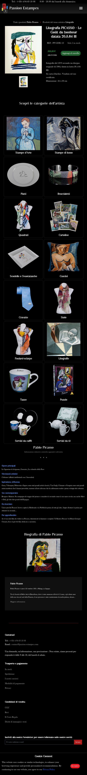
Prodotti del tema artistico (58, 22)
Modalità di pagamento (15, 684)
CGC (7, 708)
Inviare (78, 742)
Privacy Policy (49, 770)
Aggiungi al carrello (70, 53)
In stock (8, 669)
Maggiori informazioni (17, 602)
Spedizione (10, 674)
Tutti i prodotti (26, 22)
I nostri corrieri (11, 679)
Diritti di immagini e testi (16, 722)
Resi (7, 712)
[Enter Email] (39, 742)
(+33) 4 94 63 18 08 (26, 2)
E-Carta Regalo (11, 717)
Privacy (8, 688)
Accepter (75, 766)
